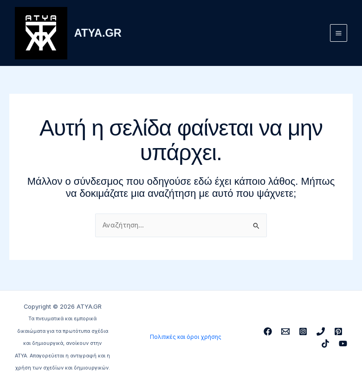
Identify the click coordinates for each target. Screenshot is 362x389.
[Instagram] (303, 332)
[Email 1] (285, 332)
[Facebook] (268, 332)
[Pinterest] (338, 332)
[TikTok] (325, 343)
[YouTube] (343, 343)
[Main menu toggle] (338, 34)
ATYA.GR (101, 34)
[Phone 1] (321, 332)
